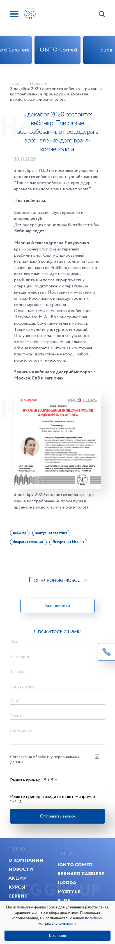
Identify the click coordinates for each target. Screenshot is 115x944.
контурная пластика (51, 533)
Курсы (16, 887)
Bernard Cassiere (81, 874)
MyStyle (69, 891)
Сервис (17, 896)
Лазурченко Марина (68, 542)
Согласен (57, 935)
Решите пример (26, 780)
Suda (64, 900)
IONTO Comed (57, 50)
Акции (17, 878)
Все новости (57, 606)
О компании (25, 860)
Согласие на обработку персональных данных (45, 759)
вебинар (19, 533)
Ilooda (67, 883)
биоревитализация (28, 542)
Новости (20, 869)
